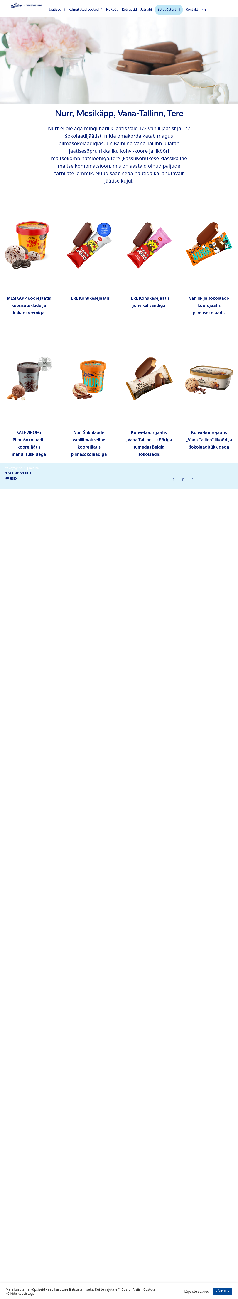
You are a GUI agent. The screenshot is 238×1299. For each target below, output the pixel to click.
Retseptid (129, 10)
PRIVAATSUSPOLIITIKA (18, 473)
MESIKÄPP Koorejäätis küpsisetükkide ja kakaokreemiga (29, 305)
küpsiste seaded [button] (196, 1291)
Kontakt (192, 10)
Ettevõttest (169, 10)
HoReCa (112, 10)
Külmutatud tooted (85, 10)
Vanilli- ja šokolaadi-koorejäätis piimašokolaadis (209, 305)
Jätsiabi (146, 10)
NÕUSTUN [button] (222, 1291)
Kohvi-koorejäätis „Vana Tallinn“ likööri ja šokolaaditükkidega (209, 440)
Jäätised (57, 10)
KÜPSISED (11, 478)
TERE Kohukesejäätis (89, 298)
